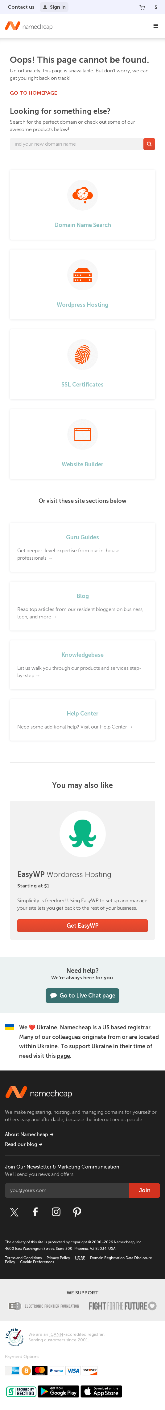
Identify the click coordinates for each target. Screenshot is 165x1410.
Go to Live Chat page (82, 995)
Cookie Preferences (37, 1262)
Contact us (21, 7)
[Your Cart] (142, 7)
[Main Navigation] (156, 26)
